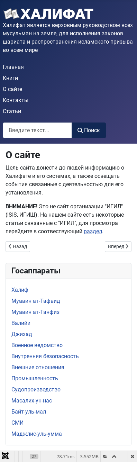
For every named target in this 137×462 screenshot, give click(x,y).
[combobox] (37, 130)
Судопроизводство (36, 389)
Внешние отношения (37, 367)
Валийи (20, 323)
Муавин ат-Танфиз (35, 312)
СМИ (17, 422)
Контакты (15, 100)
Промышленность (34, 378)
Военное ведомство (37, 345)
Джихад (21, 334)
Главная (13, 67)
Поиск (88, 130)
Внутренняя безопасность (45, 356)
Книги (10, 78)
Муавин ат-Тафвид (35, 301)
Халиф (19, 290)
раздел (93, 231)
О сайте (12, 89)
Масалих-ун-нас (31, 400)
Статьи (12, 111)
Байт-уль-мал (28, 411)
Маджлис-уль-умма (36, 434)
